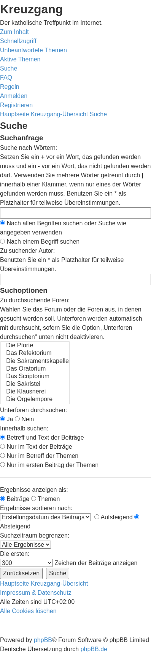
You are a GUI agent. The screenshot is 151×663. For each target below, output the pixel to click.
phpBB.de (94, 649)
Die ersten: (14, 554)
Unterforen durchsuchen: (33, 410)
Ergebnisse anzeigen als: (34, 489)
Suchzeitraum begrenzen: (34, 535)
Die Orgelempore (35, 399)
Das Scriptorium (35, 376)
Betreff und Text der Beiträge (42, 437)
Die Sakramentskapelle (35, 361)
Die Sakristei (35, 384)
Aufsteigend (113, 517)
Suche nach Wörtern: (28, 147)
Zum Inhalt (14, 32)
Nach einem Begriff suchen (39, 241)
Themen (45, 499)
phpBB (43, 640)
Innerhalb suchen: (24, 428)
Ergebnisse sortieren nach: (36, 508)
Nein (24, 419)
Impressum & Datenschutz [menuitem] (36, 592)
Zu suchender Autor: (27, 250)
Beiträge (14, 499)
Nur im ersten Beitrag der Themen (49, 465)
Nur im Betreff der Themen (39, 456)
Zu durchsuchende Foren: (35, 300)
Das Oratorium (35, 369)
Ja (6, 419)
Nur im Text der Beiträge (36, 446)
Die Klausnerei (35, 392)
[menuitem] (33, 50)
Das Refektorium (35, 353)
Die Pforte (35, 346)
